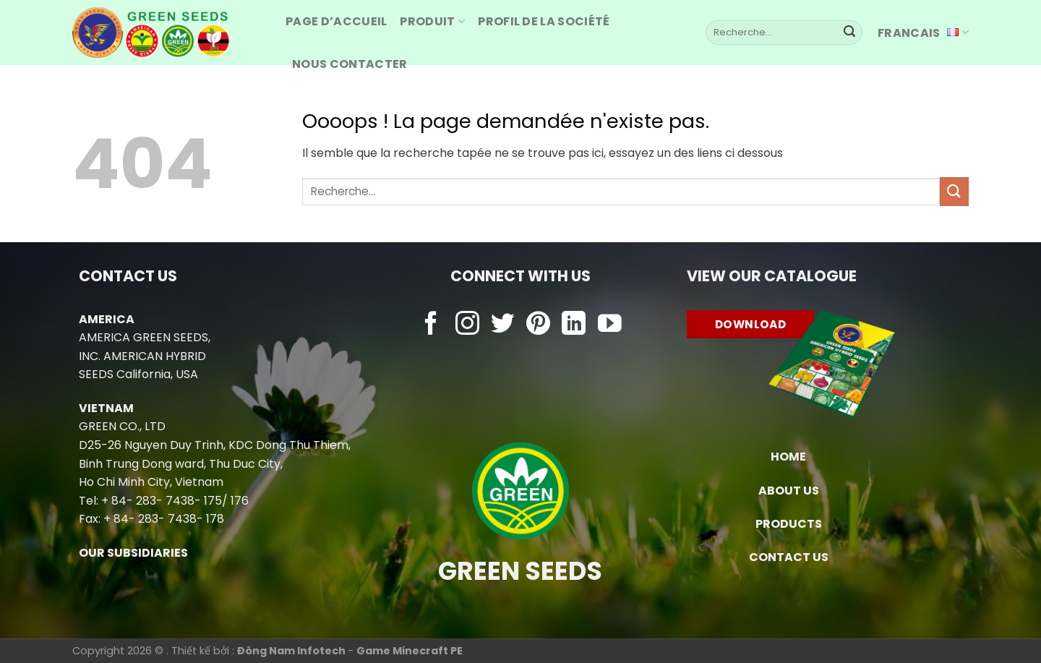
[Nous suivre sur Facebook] (431, 325)
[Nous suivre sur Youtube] (610, 325)
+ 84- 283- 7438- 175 (161, 500)
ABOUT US (788, 490)
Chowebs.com (520, 353)
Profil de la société (543, 21)
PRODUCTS (788, 524)
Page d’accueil (336, 21)
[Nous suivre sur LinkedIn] (574, 325)
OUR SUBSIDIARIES (133, 552)
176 (240, 500)
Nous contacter (349, 64)
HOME (788, 456)
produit (432, 21)
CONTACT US (788, 557)
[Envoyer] (849, 32)
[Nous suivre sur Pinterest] (538, 325)
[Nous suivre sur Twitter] (503, 325)
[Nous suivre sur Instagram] (467, 325)
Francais (923, 33)
